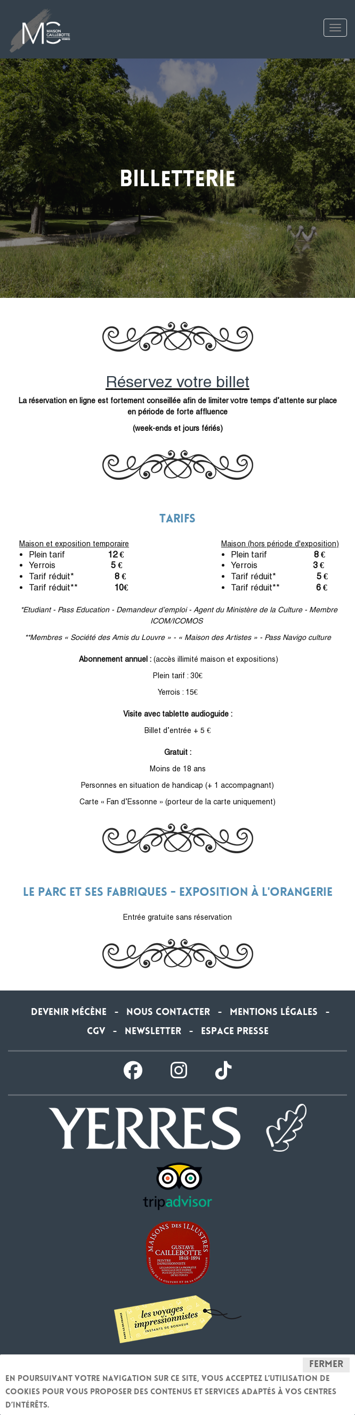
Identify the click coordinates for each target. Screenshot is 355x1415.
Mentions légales (274, 1013)
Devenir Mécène (69, 1013)
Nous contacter (168, 1013)
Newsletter (153, 1032)
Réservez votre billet (177, 381)
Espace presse (235, 1032)
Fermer (326, 1365)
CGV (96, 1032)
